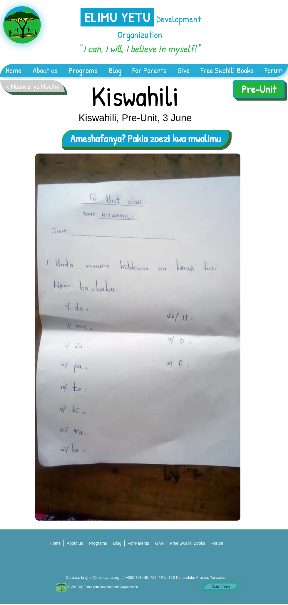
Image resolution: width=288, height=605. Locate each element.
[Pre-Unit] (258, 89)
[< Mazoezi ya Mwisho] (32, 86)
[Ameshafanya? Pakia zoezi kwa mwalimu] (145, 138)
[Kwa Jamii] (220, 586)
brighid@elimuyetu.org (100, 577)
